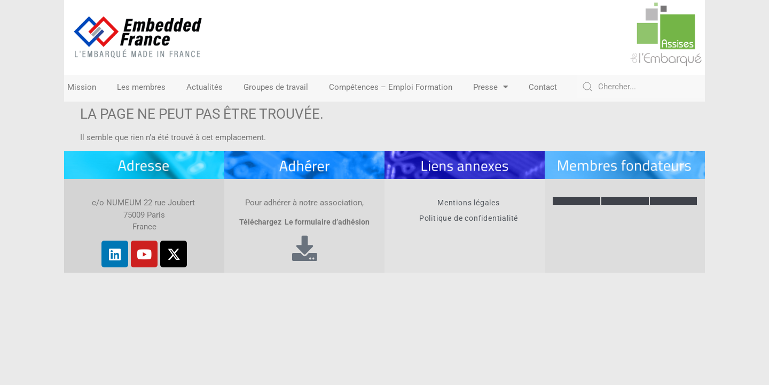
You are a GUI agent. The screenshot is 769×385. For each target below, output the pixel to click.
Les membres (141, 87)
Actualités (204, 87)
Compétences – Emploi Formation (390, 87)
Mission (81, 87)
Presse (490, 87)
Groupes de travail (276, 87)
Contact (543, 87)
